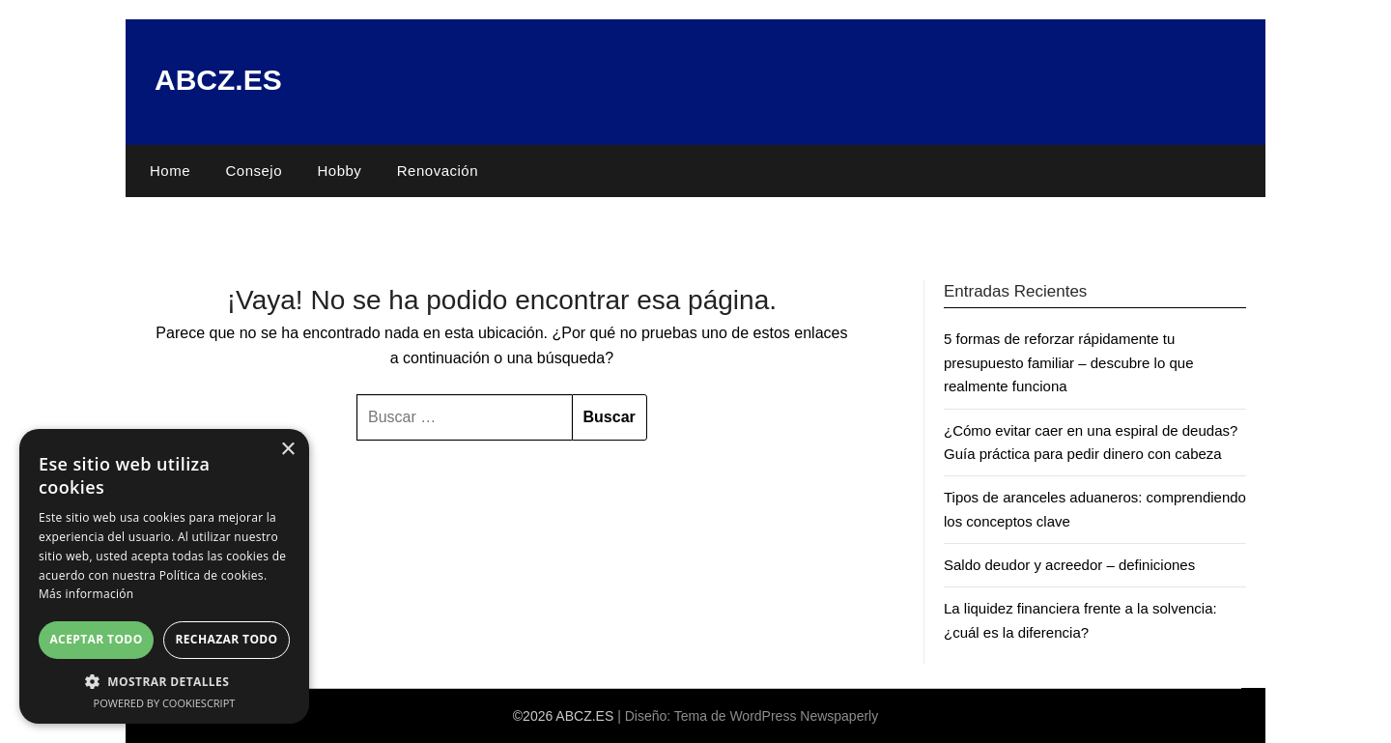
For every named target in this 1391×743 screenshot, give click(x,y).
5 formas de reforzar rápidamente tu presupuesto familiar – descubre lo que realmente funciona (1069, 362)
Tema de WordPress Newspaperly (776, 716)
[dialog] (164, 576)
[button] (164, 682)
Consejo (253, 170)
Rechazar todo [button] (226, 639)
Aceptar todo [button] (95, 639)
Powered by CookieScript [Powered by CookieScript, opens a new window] (165, 703)
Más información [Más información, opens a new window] (86, 594)
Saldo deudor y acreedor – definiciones (1069, 565)
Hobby (339, 170)
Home (170, 170)
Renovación (437, 170)
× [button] (287, 450)
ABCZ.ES (218, 80)
